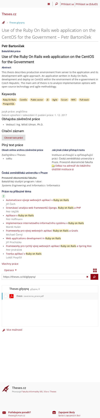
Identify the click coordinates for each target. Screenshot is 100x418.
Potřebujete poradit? (19, 412)
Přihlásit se (67, 4)
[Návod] (4, 196)
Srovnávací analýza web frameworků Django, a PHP (43, 207)
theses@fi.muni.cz (16, 415)
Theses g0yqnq (17, 22)
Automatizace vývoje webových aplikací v (37, 200)
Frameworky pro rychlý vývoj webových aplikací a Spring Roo (48, 246)
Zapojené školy (66, 412)
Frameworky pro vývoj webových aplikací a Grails (42, 230)
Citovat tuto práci (13, 137)
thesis (30, 296)
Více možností (12, 329)
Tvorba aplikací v (24, 253)
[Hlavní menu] (49, 4)
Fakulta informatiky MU (32, 391)
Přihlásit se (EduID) (87, 4)
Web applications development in (33, 238)
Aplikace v (20, 215)
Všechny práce (10, 263)
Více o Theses (50, 391)
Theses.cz (9, 14)
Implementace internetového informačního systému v (45, 223)
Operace (9, 270)
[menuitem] (9, 270)
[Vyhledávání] (56, 4)
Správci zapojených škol (69, 415)
